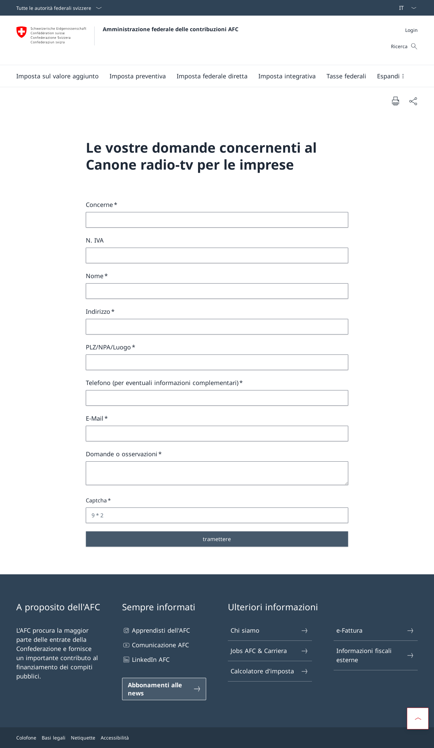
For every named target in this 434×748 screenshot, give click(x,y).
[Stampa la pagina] (395, 101)
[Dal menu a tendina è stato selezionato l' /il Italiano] (405, 8)
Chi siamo (270, 630)
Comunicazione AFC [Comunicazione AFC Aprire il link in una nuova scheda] (155, 645)
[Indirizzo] (217, 326)
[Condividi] (413, 101)
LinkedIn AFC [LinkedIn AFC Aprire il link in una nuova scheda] (146, 659)
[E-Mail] (217, 433)
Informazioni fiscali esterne (375, 655)
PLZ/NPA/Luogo (108, 347)
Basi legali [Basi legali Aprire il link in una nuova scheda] (53, 737)
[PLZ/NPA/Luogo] (217, 362)
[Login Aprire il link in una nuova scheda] (411, 30)
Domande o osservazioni (121, 454)
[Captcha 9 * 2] (217, 515)
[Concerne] (217, 220)
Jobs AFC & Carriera (270, 651)
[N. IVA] (217, 255)
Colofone (26, 737)
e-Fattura (375, 630)
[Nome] (217, 291)
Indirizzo (98, 311)
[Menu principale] (211, 76)
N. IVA (95, 240)
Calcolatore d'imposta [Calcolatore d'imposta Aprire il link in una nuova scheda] (270, 671)
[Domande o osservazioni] (217, 473)
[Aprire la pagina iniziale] (127, 40)
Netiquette (83, 737)
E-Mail (94, 418)
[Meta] (411, 30)
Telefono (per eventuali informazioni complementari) (162, 383)
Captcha (96, 500)
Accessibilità (115, 737)
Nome (94, 276)
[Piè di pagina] (217, 737)
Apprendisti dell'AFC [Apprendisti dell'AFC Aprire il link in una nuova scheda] (156, 630)
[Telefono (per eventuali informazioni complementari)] (217, 398)
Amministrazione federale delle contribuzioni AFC (170, 29)
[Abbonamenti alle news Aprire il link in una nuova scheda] (164, 689)
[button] (57, 76)
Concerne (99, 204)
